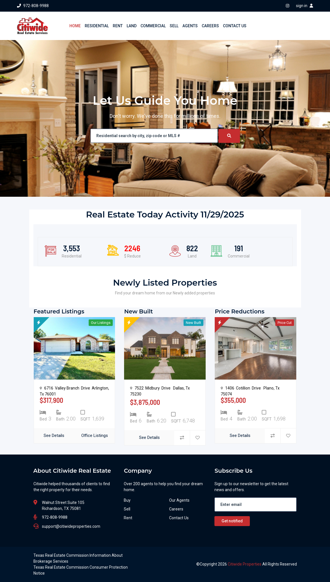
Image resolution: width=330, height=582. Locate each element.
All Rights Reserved (279, 564)
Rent (128, 518)
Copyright (208, 564)
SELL (174, 26)
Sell (127, 509)
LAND (132, 26)
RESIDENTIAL (97, 26)
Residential (72, 256)
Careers (176, 509)
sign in (304, 5)
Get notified (232, 521)
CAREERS (210, 26)
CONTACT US (234, 26)
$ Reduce (132, 256)
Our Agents (179, 500)
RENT (118, 26)
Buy (127, 500)
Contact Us (179, 518)
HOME (75, 26)
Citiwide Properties (245, 564)
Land (192, 256)
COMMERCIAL (153, 26)
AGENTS (190, 26)
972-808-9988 (33, 5)
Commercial (239, 256)
